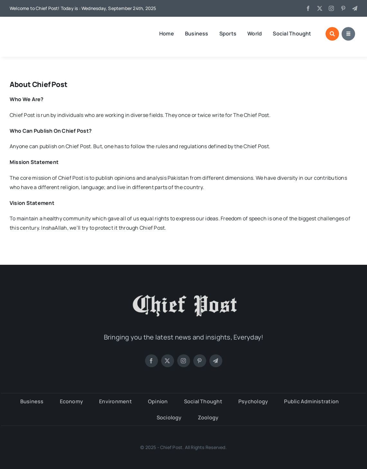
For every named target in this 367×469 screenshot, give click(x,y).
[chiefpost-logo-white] (183, 293)
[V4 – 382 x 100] (43, 27)
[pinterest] (343, 8)
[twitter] (319, 8)
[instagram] (331, 8)
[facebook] (308, 8)
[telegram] (354, 8)
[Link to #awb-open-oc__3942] (348, 34)
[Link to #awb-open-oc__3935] (332, 34)
